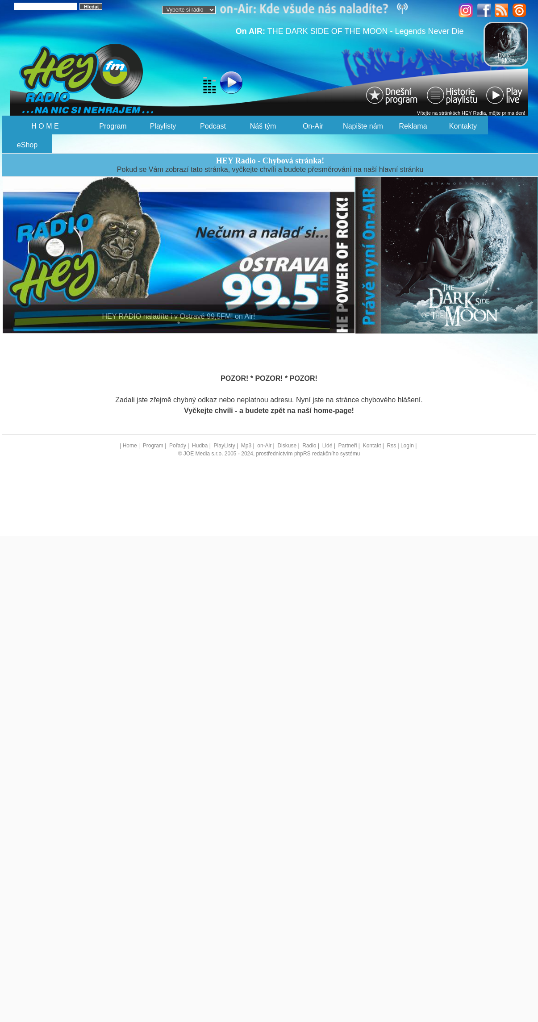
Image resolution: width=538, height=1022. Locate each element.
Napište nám (363, 126)
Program (112, 126)
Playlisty (163, 126)
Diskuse (286, 445)
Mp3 (246, 445)
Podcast (213, 126)
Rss (391, 445)
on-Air (264, 445)
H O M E (44, 126)
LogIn (407, 445)
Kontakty (463, 126)
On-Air (313, 126)
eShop (27, 145)
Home (130, 445)
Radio (309, 445)
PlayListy (224, 445)
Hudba (200, 445)
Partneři (347, 445)
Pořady (177, 445)
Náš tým (263, 126)
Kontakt (372, 445)
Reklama (413, 126)
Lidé (327, 445)
